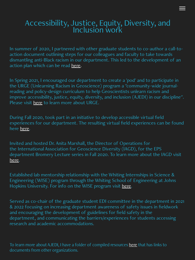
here (75, 65)
